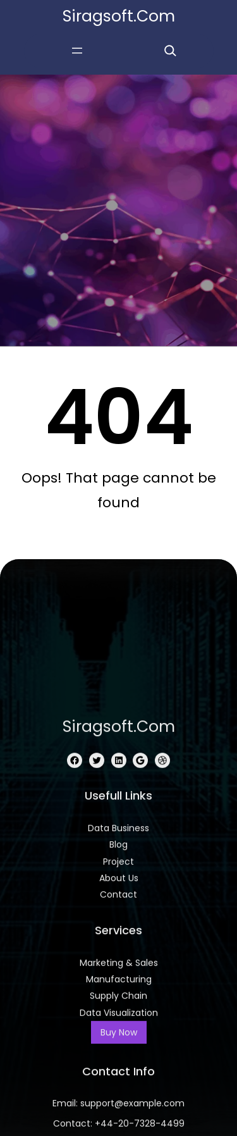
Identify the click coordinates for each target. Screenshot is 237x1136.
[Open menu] (77, 50)
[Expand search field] (170, 51)
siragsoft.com (119, 16)
